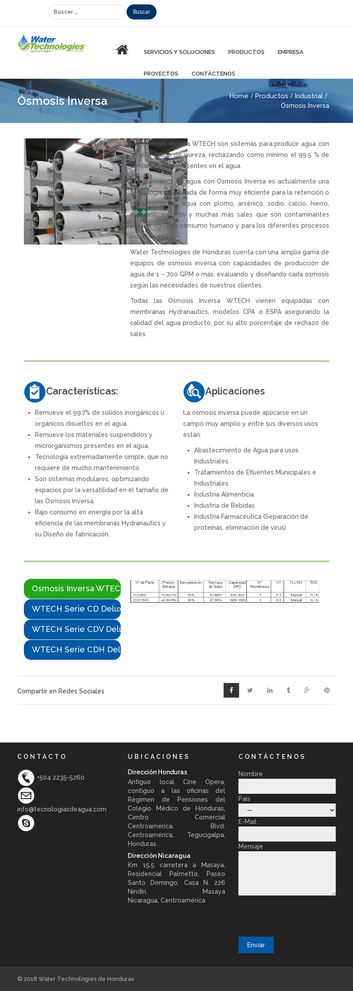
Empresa (290, 52)
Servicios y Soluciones (179, 52)
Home (239, 96)
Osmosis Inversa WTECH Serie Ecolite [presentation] (76, 588)
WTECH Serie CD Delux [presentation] (76, 608)
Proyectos (161, 73)
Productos (271, 96)
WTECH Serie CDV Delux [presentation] (76, 629)
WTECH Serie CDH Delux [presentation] (76, 649)
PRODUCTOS (246, 52)
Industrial (309, 96)
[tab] (72, 589)
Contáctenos (213, 73)
